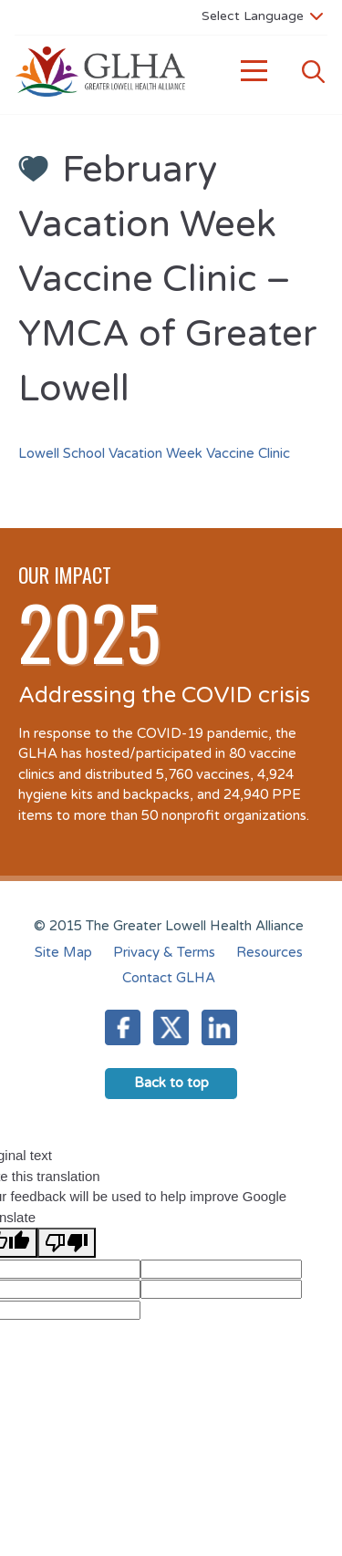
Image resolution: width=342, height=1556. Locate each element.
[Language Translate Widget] (262, 15)
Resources (269, 952)
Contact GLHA (168, 978)
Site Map (63, 952)
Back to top (171, 1082)
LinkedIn (219, 1027)
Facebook (122, 1027)
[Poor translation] (66, 1243)
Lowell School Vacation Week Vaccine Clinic (154, 453)
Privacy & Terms (164, 952)
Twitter (171, 1027)
